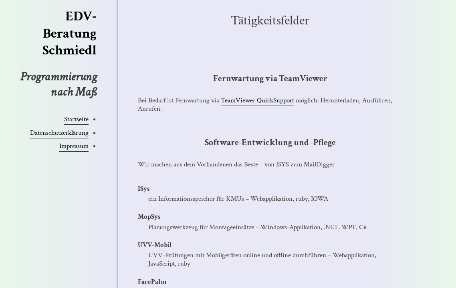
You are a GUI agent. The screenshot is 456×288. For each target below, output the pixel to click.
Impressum (74, 146)
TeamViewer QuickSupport (257, 100)
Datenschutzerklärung (59, 132)
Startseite (76, 119)
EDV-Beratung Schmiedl (69, 33)
